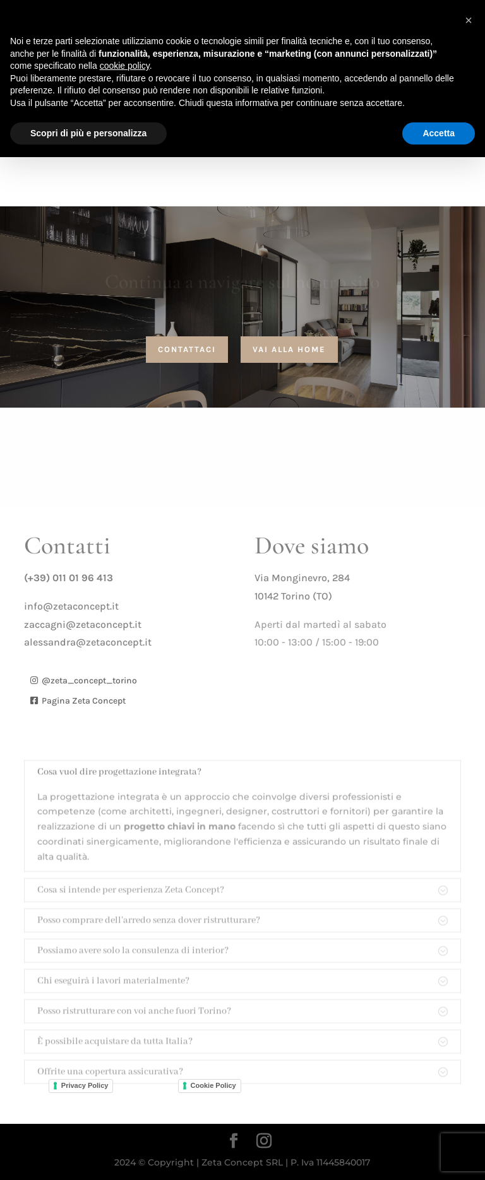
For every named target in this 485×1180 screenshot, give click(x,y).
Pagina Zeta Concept (84, 700)
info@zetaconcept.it (71, 606)
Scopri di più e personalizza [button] (88, 133)
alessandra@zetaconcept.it (88, 642)
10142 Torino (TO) (293, 596)
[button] (468, 20)
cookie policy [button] (125, 66)
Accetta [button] (438, 133)
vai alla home (289, 349)
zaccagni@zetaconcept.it (82, 624)
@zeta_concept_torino (89, 680)
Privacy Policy (85, 1085)
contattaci (187, 349)
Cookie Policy (213, 1085)
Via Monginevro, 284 (302, 578)
